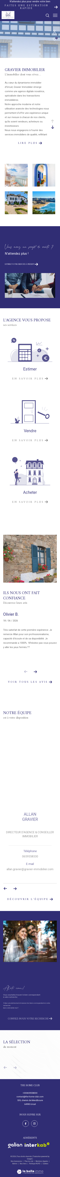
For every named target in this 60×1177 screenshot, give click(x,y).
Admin (15, 1164)
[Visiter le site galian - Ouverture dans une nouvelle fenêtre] (15, 1145)
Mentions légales (42, 1161)
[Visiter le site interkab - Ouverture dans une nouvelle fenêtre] (37, 1144)
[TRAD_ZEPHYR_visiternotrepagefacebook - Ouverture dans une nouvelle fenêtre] (25, 1123)
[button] (35, 671)
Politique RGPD (34, 1164)
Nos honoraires (16, 1161)
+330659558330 (30, 1093)
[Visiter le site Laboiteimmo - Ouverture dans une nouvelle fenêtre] (30, 1170)
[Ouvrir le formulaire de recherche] (47, 15)
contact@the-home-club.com (30, 1096)
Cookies (45, 1164)
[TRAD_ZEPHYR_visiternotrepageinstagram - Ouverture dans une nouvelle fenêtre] (34, 1123)
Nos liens (23, 1164)
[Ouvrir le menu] (55, 15)
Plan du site (28, 1161)
